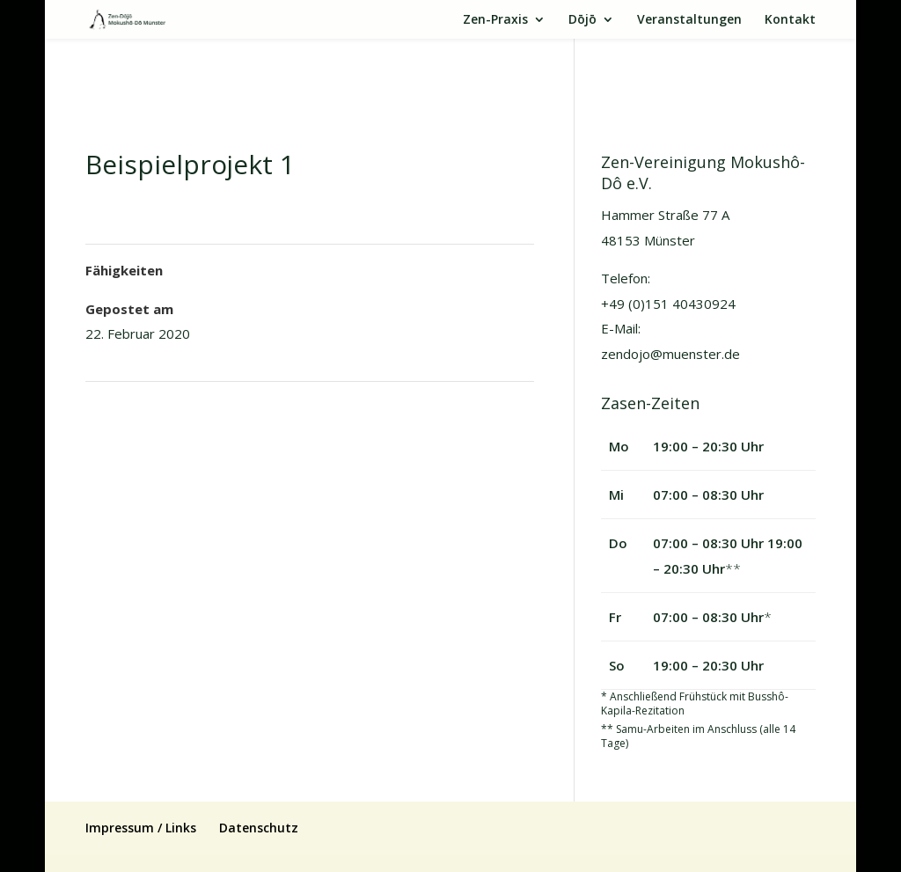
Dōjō (582, 20)
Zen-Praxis (495, 20)
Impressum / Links (140, 827)
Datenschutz (258, 827)
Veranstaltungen (689, 20)
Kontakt (790, 20)
